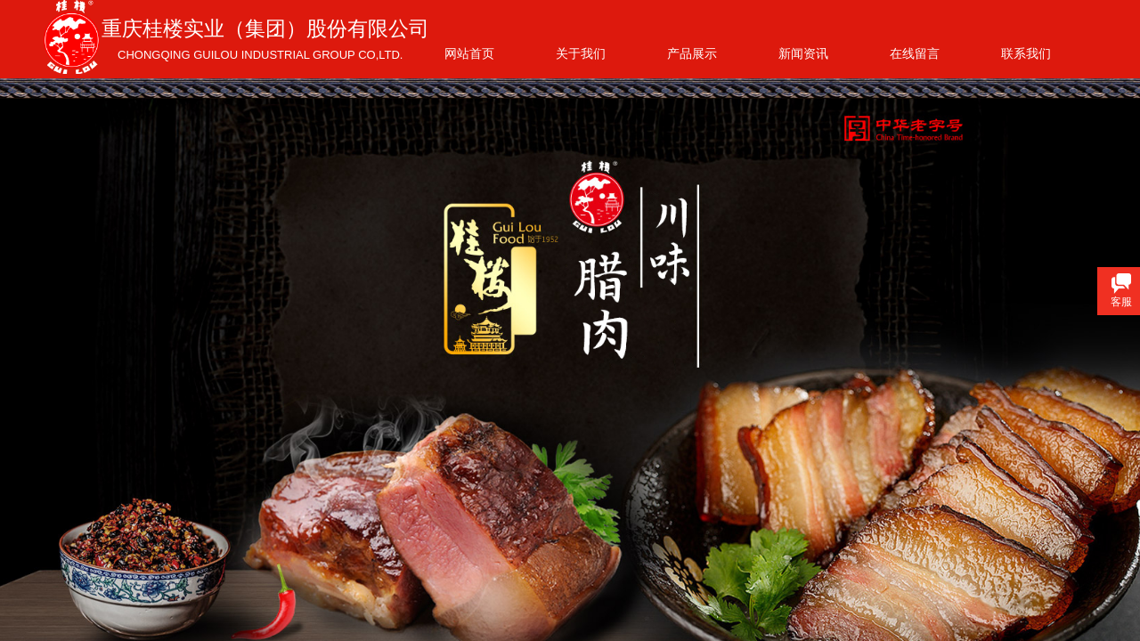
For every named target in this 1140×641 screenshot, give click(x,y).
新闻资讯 (803, 53)
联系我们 (1026, 53)
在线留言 (915, 53)
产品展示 (692, 53)
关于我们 (581, 53)
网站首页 (469, 53)
